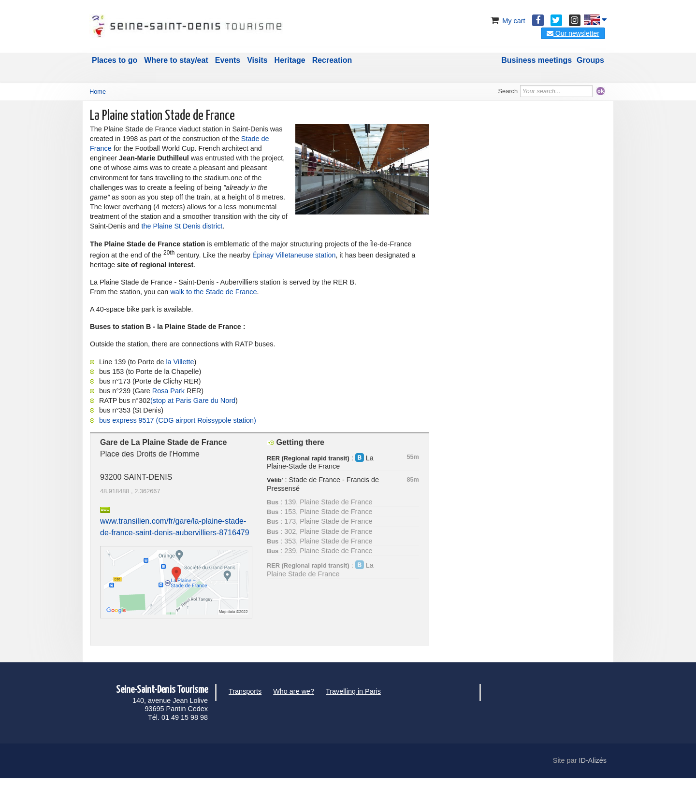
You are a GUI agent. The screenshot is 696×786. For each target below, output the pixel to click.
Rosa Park (168, 391)
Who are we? (293, 691)
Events (227, 60)
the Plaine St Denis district (181, 226)
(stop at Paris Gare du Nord (192, 400)
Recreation (332, 60)
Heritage (290, 60)
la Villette (180, 362)
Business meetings (536, 60)
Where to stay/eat (176, 60)
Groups (590, 60)
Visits (257, 60)
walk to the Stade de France (213, 292)
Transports (245, 691)
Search (508, 91)
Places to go (114, 60)
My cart (507, 21)
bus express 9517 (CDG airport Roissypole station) (177, 420)
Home (97, 91)
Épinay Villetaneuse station (294, 254)
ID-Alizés (593, 760)
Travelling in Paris (353, 691)
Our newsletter (573, 33)
